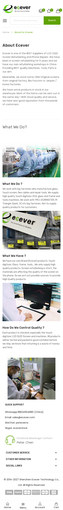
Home (6, 32)
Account (40, 505)
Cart (56, 505)
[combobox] (35, 20)
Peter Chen (25, 442)
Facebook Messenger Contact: (35, 438)
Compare (43, 10)
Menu (23, 505)
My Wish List (51, 10)
